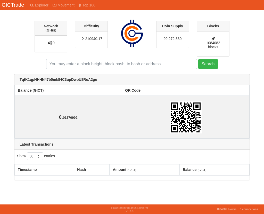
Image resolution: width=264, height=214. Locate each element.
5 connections (249, 209)
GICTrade (13, 5)
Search (208, 64)
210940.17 (93, 39)
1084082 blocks (213, 45)
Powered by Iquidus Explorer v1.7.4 (129, 209)
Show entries (36, 156)
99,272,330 (172, 39)
